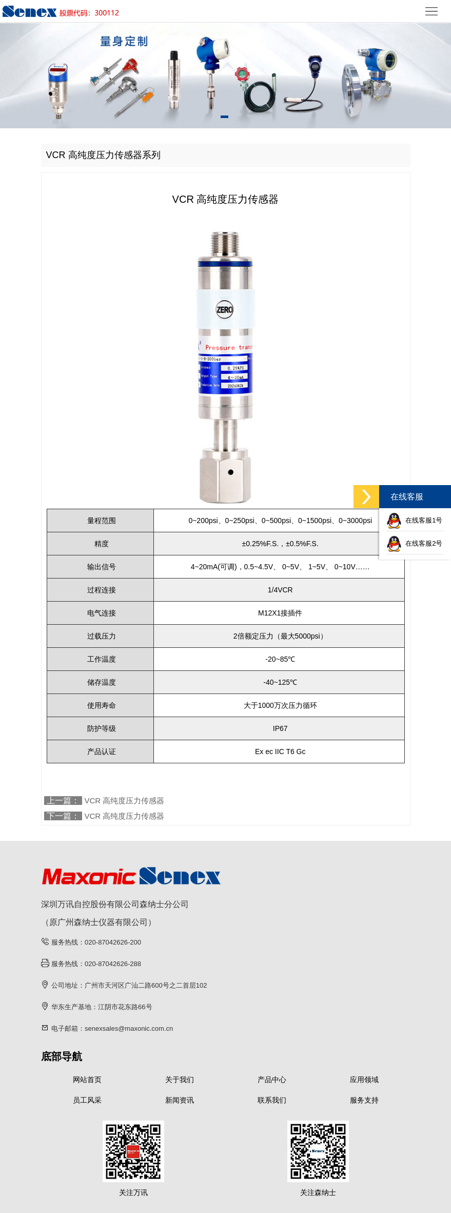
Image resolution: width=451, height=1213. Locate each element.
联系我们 (272, 1100)
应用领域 (364, 1079)
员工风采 (87, 1100)
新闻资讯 (179, 1100)
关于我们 (179, 1079)
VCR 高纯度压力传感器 (125, 800)
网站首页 (87, 1079)
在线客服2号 (414, 543)
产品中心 (272, 1079)
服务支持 (364, 1100)
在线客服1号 (414, 520)
